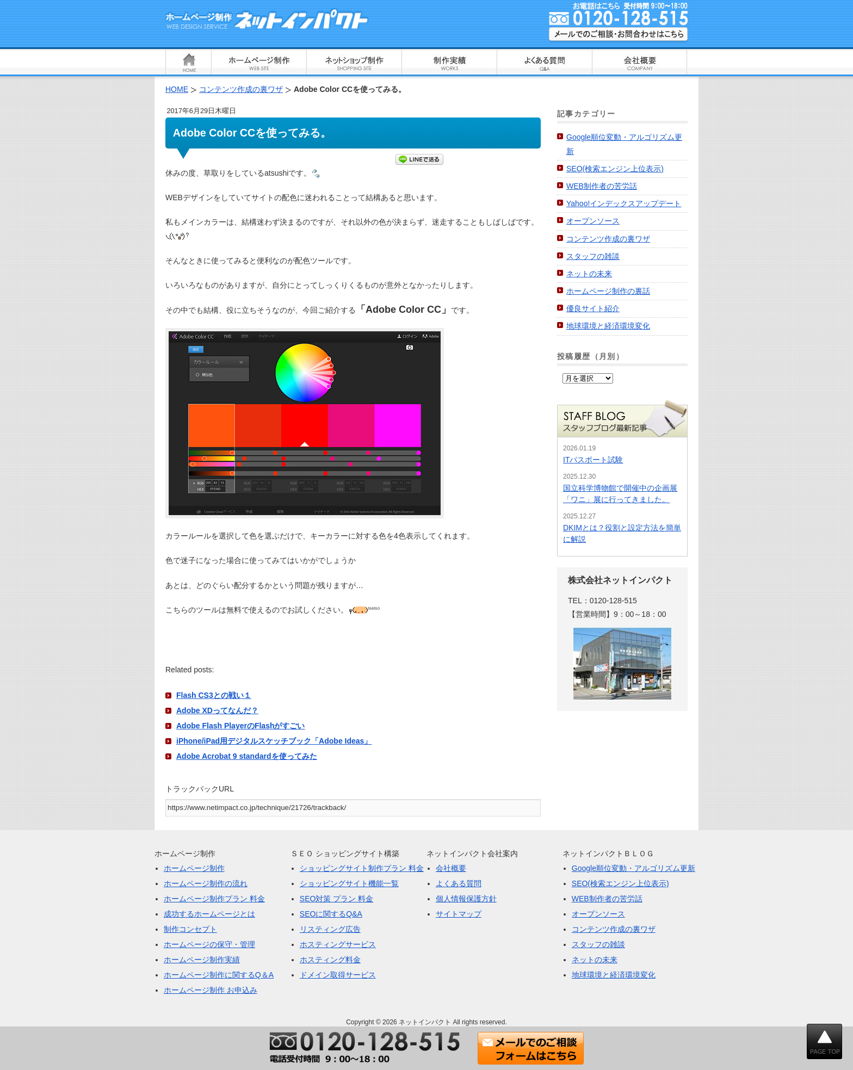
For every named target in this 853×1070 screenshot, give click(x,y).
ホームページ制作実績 (202, 959)
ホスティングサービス (338, 944)
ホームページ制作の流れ (206, 883)
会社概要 (451, 868)
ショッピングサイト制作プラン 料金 (362, 868)
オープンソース (593, 221)
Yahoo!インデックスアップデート (623, 203)
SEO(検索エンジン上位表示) (615, 168)
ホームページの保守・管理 (209, 944)
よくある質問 (458, 883)
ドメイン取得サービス (338, 974)
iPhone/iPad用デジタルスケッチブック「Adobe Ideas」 (274, 741)
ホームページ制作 (194, 868)
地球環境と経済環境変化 (608, 325)
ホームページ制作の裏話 (608, 291)
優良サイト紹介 (593, 308)
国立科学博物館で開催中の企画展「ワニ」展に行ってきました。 (620, 494)
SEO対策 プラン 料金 (336, 898)
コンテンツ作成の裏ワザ (608, 238)
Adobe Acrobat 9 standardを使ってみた (246, 756)
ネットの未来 (589, 273)
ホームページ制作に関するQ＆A (219, 974)
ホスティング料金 (330, 959)
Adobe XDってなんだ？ (217, 710)
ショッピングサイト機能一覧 (349, 883)
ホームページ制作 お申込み (210, 990)
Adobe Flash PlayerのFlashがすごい (240, 725)
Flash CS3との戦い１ (213, 695)
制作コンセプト (190, 929)
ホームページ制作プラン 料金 (214, 898)
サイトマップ (458, 914)
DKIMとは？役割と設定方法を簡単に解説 (622, 533)
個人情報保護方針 (466, 898)
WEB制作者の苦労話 (601, 186)
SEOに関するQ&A (331, 914)
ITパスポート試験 (593, 459)
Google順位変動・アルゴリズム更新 (633, 868)
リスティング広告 (330, 929)
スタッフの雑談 (593, 256)
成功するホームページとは (209, 914)
